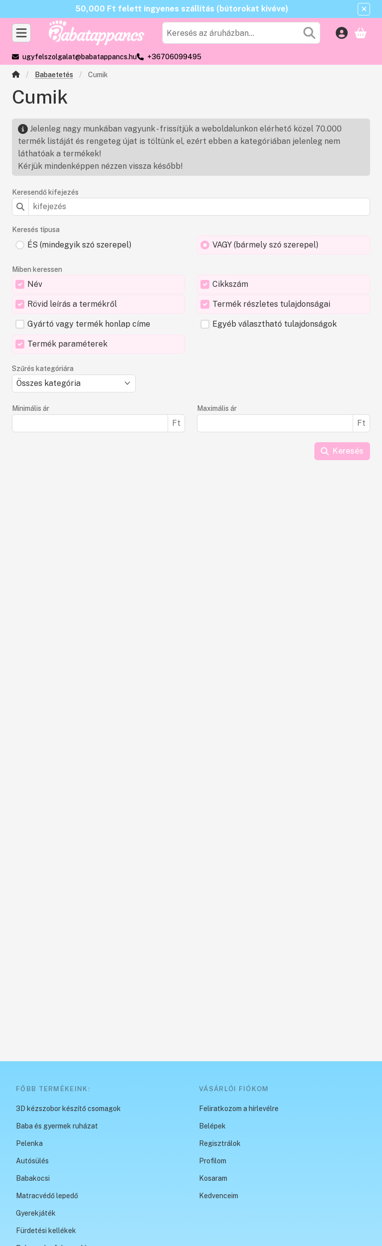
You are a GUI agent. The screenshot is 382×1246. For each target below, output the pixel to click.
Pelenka (29, 1143)
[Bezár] (364, 9)
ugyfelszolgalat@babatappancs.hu (79, 57)
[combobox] (241, 33)
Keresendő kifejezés (45, 192)
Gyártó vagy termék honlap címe (88, 324)
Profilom (212, 1161)
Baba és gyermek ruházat (57, 1126)
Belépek (212, 1126)
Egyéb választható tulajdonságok (274, 324)
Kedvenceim (218, 1196)
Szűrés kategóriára (43, 369)
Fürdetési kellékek (46, 1231)
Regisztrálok (220, 1143)
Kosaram (213, 1178)
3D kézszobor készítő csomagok (68, 1109)
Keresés (342, 451)
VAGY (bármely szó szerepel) (265, 244)
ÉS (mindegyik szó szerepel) (79, 244)
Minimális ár (30, 408)
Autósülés (32, 1161)
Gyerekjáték (36, 1213)
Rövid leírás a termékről (72, 304)
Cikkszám (230, 284)
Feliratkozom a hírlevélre (239, 1109)
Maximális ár (217, 408)
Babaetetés (54, 75)
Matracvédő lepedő (47, 1196)
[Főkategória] (16, 75)
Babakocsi (33, 1178)
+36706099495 (174, 57)
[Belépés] (341, 32)
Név (34, 284)
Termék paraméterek (67, 344)
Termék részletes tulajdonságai (271, 304)
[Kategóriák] (21, 32)
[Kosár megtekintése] (360, 32)
